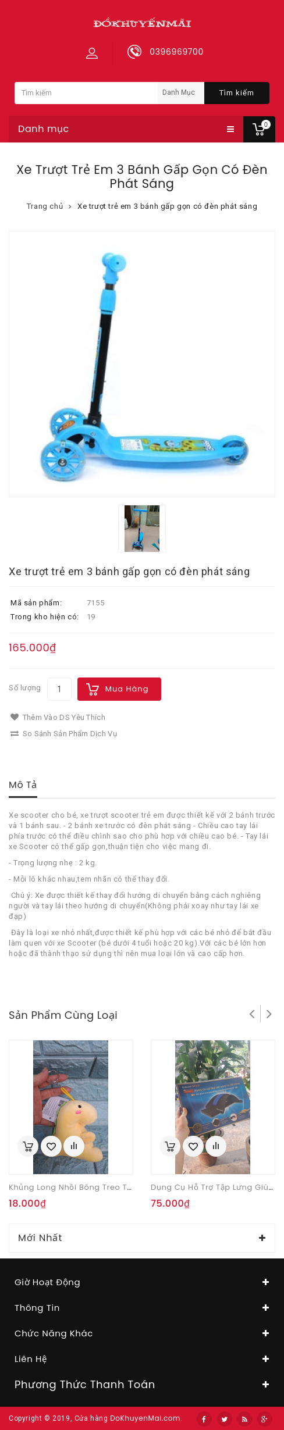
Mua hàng (127, 688)
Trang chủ (45, 206)
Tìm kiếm (236, 92)
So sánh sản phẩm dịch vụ (63, 733)
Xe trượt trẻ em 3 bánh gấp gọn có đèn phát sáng (167, 206)
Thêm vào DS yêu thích (57, 717)
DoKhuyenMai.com (145, 1418)
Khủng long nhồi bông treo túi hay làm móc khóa (111, 1187)
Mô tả (23, 784)
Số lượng (25, 687)
